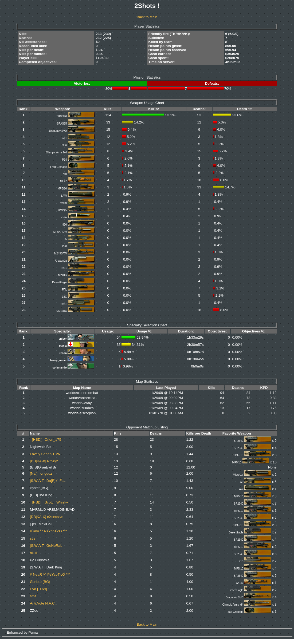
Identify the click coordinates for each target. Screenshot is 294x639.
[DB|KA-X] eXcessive (46, 517)
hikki (33, 553)
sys (32, 538)
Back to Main (147, 17)
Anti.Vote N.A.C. (43, 603)
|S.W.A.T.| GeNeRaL (46, 546)
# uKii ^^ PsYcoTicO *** (48, 531)
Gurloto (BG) (40, 582)
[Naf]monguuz (41, 473)
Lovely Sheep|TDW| (45, 454)
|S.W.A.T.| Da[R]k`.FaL (48, 481)
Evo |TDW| (38, 589)
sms (33, 596)
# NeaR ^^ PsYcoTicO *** (50, 574)
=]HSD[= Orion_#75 (45, 439)
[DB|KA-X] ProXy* (44, 461)
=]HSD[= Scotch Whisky (49, 502)
